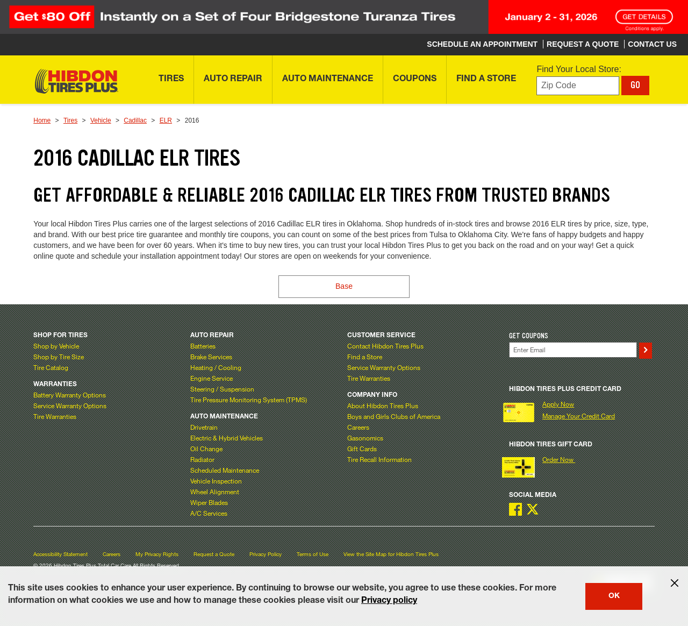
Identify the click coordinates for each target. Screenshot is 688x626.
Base (344, 286)
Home (42, 120)
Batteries (203, 346)
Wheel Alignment (214, 491)
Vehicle (100, 120)
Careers (358, 427)
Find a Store (364, 356)
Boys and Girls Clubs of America (393, 416)
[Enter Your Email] (573, 350)
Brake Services (211, 356)
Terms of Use (312, 554)
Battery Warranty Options (69, 394)
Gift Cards (362, 448)
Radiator (202, 459)
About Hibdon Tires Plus (382, 405)
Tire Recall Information (379, 459)
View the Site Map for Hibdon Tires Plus (391, 554)
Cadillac (135, 120)
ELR (166, 120)
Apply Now (558, 404)
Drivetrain (204, 427)
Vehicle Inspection (216, 480)
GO (635, 85)
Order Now (558, 459)
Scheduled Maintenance (224, 470)
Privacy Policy (265, 554)
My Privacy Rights (156, 554)
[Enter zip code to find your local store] (577, 85)
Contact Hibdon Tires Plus (385, 346)
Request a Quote (214, 554)
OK (614, 596)
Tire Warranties (54, 416)
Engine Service (211, 378)
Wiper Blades (209, 502)
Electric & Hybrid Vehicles (226, 437)
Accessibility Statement (60, 554)
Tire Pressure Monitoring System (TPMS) (248, 399)
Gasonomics (365, 437)
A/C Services (208, 513)
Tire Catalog (50, 367)
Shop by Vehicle (56, 346)
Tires (70, 120)
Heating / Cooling (215, 367)
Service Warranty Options (69, 405)
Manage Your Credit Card (578, 415)
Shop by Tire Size (58, 356)
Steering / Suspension (222, 389)
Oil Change (206, 448)
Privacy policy (389, 601)
